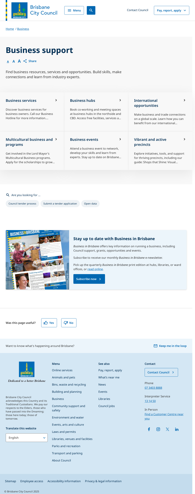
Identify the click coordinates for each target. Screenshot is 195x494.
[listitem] (22, 203)
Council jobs (106, 406)
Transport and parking (67, 453)
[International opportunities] (160, 111)
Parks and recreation (66, 446)
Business (58, 399)
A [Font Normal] (8, 62)
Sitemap (10, 481)
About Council (61, 460)
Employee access (31, 481)
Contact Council (137, 10)
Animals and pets (63, 377)
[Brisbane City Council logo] (31, 10)
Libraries (104, 399)
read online (95, 269)
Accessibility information (64, 481)
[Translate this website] (27, 437)
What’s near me (108, 377)
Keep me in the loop (170, 346)
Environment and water (68, 417)
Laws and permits (64, 432)
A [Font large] (19, 61)
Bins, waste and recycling (69, 384)
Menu (74, 10)
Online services (62, 370)
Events (102, 392)
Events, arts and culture (68, 425)
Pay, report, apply (172, 10)
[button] (29, 61)
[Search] (91, 10)
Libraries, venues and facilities (72, 439)
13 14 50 (150, 401)
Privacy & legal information (103, 481)
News (102, 384)
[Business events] (96, 150)
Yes (49, 323)
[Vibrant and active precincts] (160, 150)
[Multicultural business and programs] (32, 150)
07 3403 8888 (153, 388)
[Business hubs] (96, 111)
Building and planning (67, 392)
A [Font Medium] (13, 61)
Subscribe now (86, 279)
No (68, 323)
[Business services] (32, 111)
